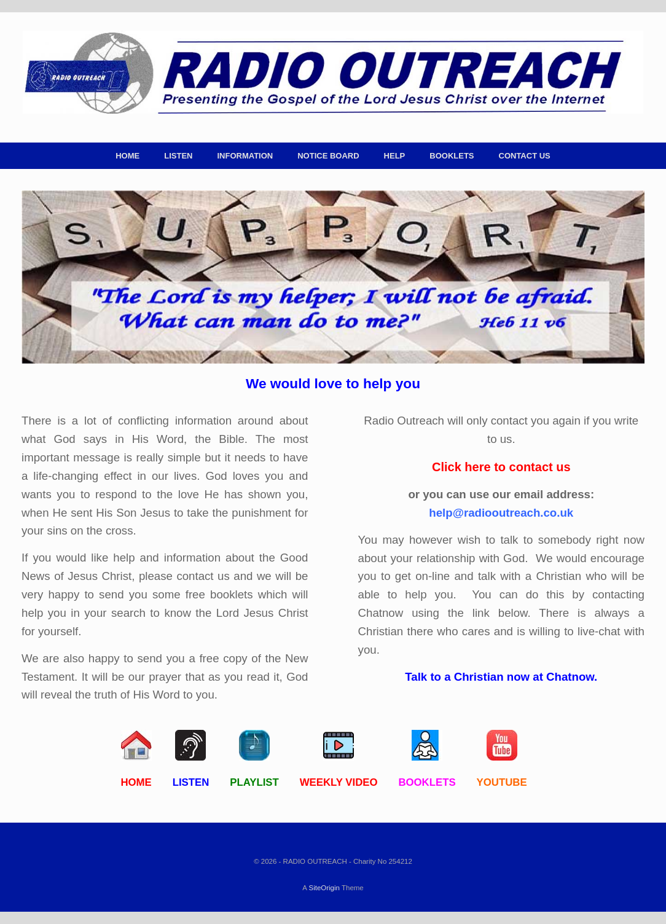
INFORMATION (245, 155)
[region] (333, 277)
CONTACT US (524, 155)
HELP (394, 155)
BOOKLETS (451, 155)
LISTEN (178, 155)
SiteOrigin (324, 887)
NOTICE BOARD (328, 155)
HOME (127, 155)
